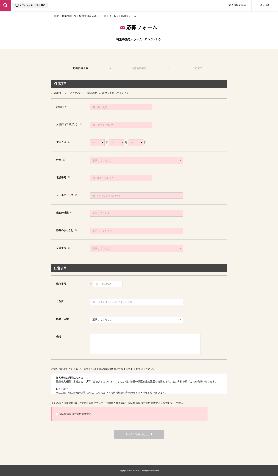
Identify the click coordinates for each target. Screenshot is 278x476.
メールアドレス (65, 195)
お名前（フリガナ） (67, 124)
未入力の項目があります (139, 434)
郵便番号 (61, 283)
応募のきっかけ (65, 230)
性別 (58, 159)
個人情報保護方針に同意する (73, 414)
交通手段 (61, 247)
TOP (56, 16)
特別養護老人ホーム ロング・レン (99, 16)
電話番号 (61, 177)
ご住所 (60, 301)
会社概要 (264, 5)
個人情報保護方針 (238, 5)
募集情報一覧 (69, 16)
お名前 (60, 106)
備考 (58, 336)
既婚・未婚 (62, 319)
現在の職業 (62, 212)
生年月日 (61, 142)
